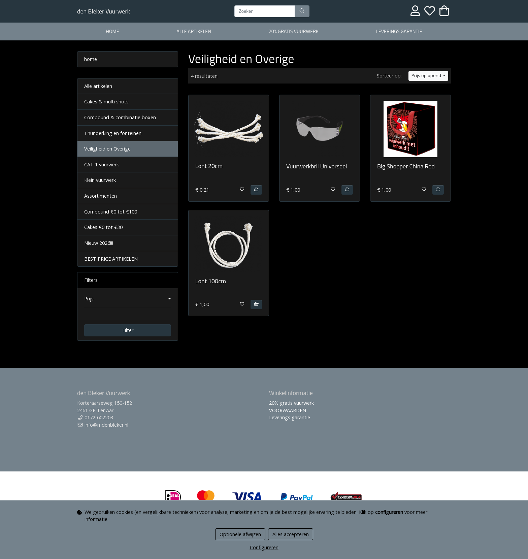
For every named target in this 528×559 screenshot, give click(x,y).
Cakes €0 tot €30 (103, 227)
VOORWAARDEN (287, 410)
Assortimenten (100, 196)
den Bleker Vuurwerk (103, 11)
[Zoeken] (264, 11)
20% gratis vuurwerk (294, 31)
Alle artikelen (98, 86)
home (112, 31)
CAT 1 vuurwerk (101, 164)
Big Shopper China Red (406, 166)
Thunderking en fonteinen (112, 133)
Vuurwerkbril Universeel (316, 166)
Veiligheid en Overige (107, 148)
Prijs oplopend (426, 75)
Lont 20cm (209, 165)
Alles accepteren (290, 534)
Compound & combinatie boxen (120, 117)
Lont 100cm (210, 281)
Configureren (264, 547)
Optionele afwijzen (240, 534)
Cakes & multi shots (106, 101)
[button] (127, 298)
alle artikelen (193, 31)
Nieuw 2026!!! (98, 243)
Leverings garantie (399, 31)
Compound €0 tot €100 (110, 211)
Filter (127, 330)
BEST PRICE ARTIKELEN (111, 259)
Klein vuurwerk (100, 180)
